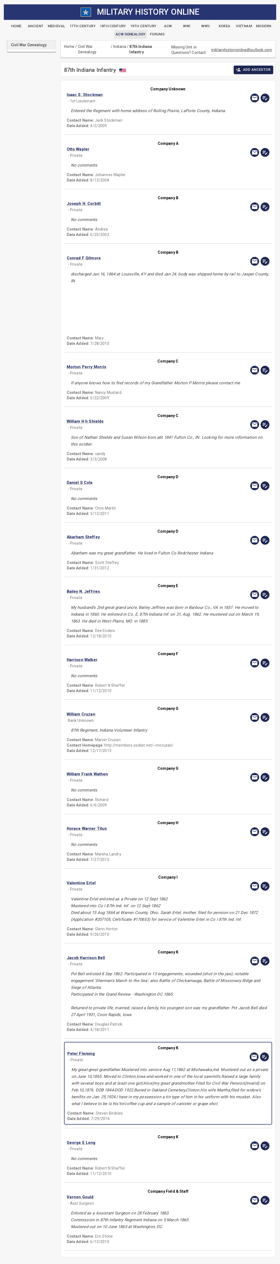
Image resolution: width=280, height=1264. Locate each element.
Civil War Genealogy (87, 49)
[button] (138, 95)
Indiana (119, 46)
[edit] (265, 98)
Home (69, 46)
